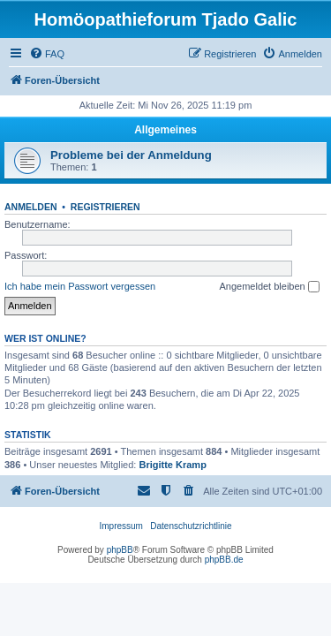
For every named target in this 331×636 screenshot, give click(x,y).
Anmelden (30, 206)
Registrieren (105, 206)
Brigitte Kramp (172, 464)
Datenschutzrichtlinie (190, 526)
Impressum (120, 526)
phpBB (120, 550)
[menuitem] (46, 53)
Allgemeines (165, 130)
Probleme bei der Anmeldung (131, 155)
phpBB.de (224, 559)
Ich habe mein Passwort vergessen (79, 286)
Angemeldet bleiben (269, 287)
